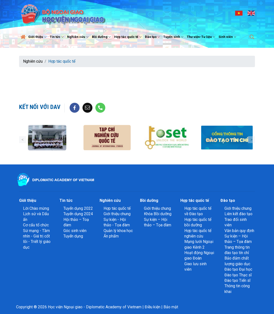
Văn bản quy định (239, 230)
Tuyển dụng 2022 (78, 208)
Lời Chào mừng (36, 208)
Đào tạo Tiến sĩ (237, 280)
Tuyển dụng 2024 (78, 213)
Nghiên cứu (78, 37)
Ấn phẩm (111, 236)
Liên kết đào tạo (238, 213)
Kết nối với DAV (39, 107)
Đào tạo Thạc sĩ (238, 275)
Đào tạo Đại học (238, 269)
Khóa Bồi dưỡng (157, 213)
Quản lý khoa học (118, 230)
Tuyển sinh (174, 37)
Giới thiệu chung (117, 213)
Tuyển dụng (73, 236)
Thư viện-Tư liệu (201, 37)
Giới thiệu (38, 37)
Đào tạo (153, 37)
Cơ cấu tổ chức (36, 225)
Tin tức (57, 37)
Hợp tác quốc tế (128, 37)
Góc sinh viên (74, 230)
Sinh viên (228, 37)
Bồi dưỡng (102, 37)
